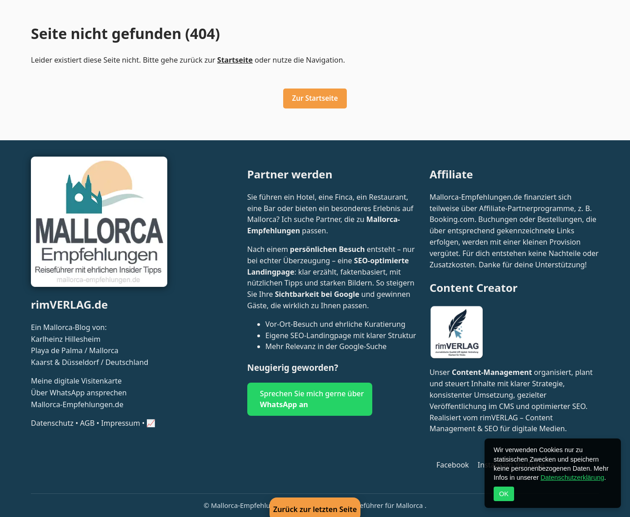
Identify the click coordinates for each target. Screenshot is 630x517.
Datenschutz (52, 423)
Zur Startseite (315, 98)
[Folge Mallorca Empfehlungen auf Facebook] (450, 465)
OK (504, 493)
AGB (87, 423)
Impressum (120, 423)
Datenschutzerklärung (572, 477)
